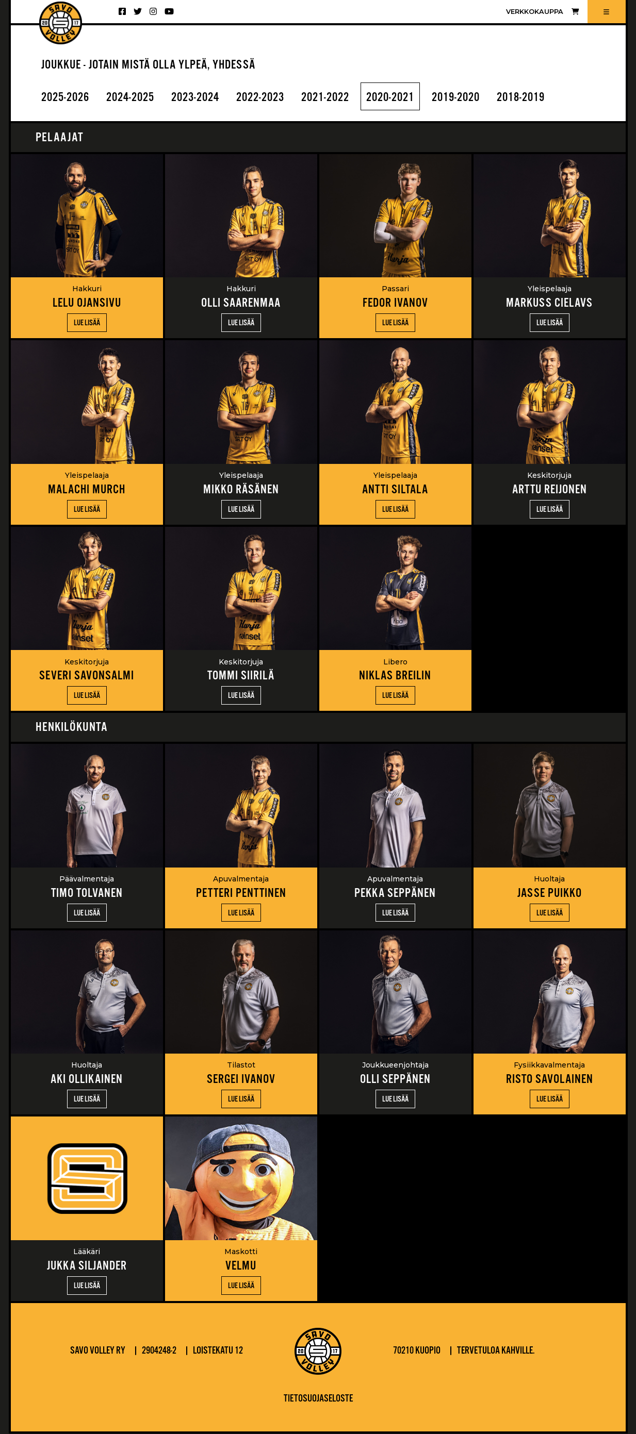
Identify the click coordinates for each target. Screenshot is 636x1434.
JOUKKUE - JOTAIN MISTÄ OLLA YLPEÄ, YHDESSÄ (154, 65)
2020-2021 (413, 98)
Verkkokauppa (542, 11)
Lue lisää (87, 324)
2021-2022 (344, 98)
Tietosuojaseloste (318, 1399)
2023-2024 (206, 98)
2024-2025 (136, 98)
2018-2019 (552, 98)
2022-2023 (275, 98)
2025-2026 (67, 98)
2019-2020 (482, 98)
